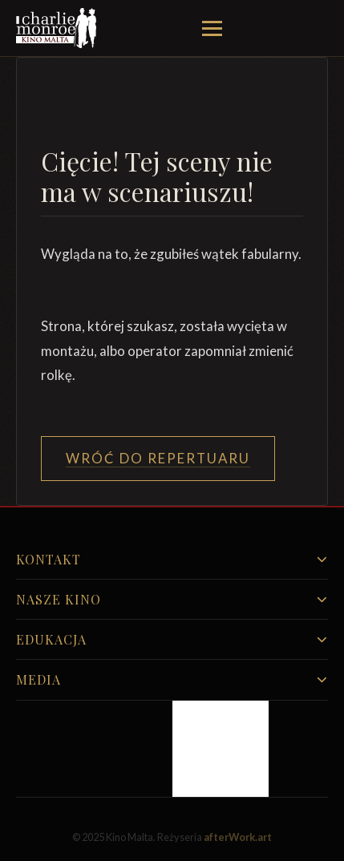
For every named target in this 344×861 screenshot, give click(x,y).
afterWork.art (238, 837)
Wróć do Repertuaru (158, 458)
